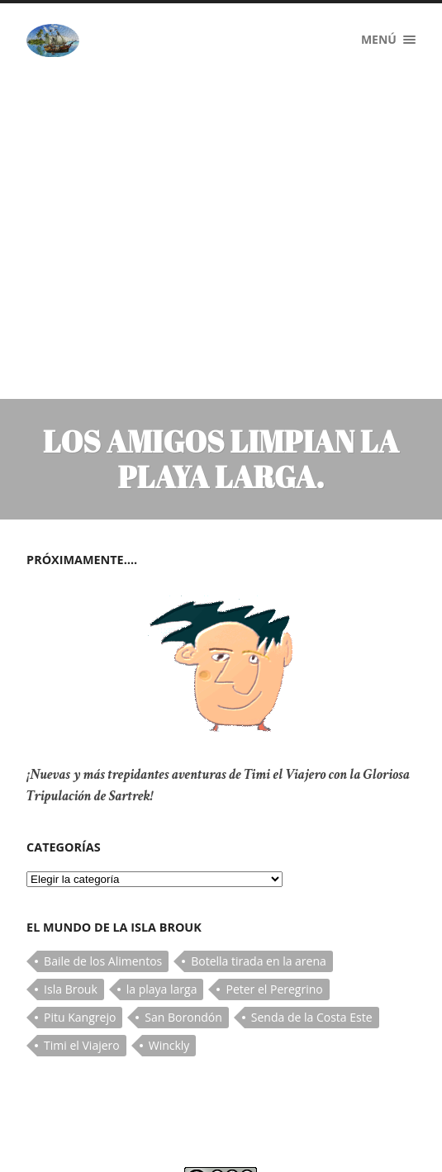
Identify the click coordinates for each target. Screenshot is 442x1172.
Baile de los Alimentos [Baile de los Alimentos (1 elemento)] (103, 849)
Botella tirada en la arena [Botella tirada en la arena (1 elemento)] (258, 849)
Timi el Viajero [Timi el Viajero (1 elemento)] (82, 934)
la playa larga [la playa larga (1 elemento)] (161, 877)
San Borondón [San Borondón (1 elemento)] (183, 905)
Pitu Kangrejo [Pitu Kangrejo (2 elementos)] (80, 905)
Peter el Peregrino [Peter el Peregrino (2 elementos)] (274, 877)
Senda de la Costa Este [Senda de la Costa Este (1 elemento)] (312, 905)
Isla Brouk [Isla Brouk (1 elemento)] (70, 877)
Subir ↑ (396, 1143)
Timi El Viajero (106, 1143)
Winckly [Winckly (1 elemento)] (169, 934)
